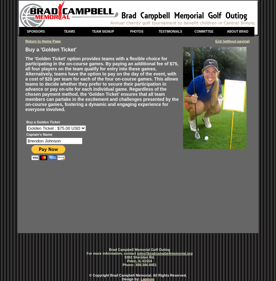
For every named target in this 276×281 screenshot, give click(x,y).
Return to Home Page (43, 41)
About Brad (237, 31)
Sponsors (36, 31)
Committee (204, 31)
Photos (136, 31)
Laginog (147, 279)
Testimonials (170, 31)
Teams (69, 31)
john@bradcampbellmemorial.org (165, 253)
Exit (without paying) (232, 41)
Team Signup (103, 31)
